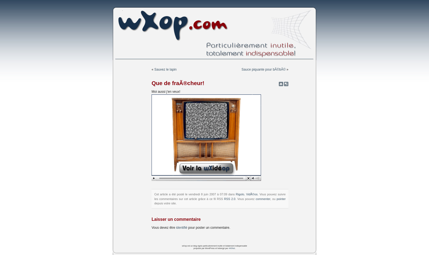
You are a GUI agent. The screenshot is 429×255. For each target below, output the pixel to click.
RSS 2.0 (229, 199)
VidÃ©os (251, 194)
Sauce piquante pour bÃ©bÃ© (264, 69)
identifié (181, 228)
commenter (263, 199)
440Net (231, 248)
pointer (281, 199)
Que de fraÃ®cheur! (178, 83)
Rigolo (240, 194)
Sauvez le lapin (165, 69)
